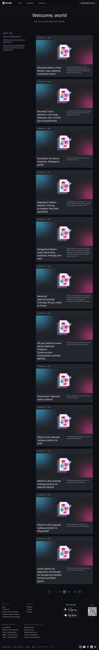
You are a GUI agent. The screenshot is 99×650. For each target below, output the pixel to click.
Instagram (29, 605)
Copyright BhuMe (42, 645)
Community (30, 3)
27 (60, 590)
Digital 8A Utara (29, 628)
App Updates (6, 625)
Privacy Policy (6, 645)
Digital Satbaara (29, 625)
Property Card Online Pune (32, 635)
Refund (28, 645)
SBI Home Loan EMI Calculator (11, 615)
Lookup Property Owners (88, 3)
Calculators (42, 3)
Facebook (29, 610)
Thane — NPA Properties (9, 635)
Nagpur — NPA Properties (10, 633)
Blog (20, 3)
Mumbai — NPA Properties (10, 628)
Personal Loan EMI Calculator (11, 612)
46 (75, 590)
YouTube (29, 607)
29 (68, 590)
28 (64, 590)
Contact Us (5, 607)
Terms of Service (18, 645)
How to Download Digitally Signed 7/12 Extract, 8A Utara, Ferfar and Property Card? (13, 48)
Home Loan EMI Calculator (10, 610)
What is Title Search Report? (12, 36)
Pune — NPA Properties (9, 630)
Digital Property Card (30, 630)
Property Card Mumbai (31, 633)
